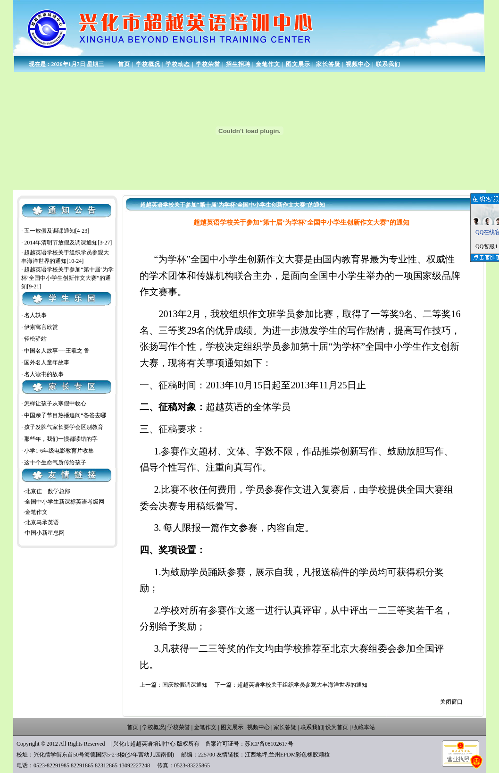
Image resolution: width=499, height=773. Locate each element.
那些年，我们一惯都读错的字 (61, 439)
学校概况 (148, 64)
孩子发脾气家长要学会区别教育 (63, 427)
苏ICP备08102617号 (269, 743)
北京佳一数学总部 (47, 491)
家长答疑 (328, 64)
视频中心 (358, 64)
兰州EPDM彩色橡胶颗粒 (299, 754)
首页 (124, 64)
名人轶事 (35, 315)
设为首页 (336, 727)
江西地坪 (256, 754)
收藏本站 (363, 727)
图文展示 (298, 64)
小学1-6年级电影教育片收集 (59, 450)
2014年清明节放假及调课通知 (61, 244)
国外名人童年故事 (46, 362)
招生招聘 (238, 64)
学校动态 (178, 64)
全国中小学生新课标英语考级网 (64, 501)
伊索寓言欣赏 (41, 327)
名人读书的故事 (44, 374)
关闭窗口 (451, 701)
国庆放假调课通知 (185, 684)
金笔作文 (268, 64)
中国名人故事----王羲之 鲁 (57, 350)
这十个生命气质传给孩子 (55, 462)
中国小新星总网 (45, 532)
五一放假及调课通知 (49, 232)
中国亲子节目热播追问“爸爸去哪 (65, 415)
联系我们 (388, 64)
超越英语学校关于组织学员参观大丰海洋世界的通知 (302, 684)
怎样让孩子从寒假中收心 (55, 403)
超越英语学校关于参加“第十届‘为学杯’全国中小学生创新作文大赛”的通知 (67, 280)
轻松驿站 (35, 339)
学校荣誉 (208, 64)
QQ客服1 (486, 246)
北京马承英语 (42, 522)
